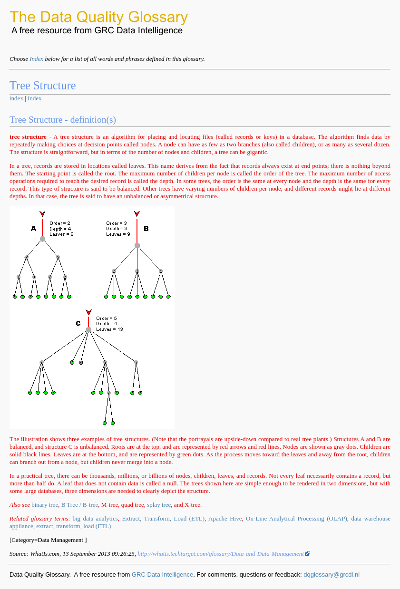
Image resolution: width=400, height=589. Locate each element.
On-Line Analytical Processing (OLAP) (296, 518)
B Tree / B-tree (79, 504)
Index (36, 58)
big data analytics (95, 518)
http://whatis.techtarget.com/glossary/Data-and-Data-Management (223, 553)
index (16, 98)
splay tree (159, 504)
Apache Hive (225, 518)
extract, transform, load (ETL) (73, 526)
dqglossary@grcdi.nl (331, 574)
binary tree (44, 504)
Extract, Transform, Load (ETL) (163, 518)
